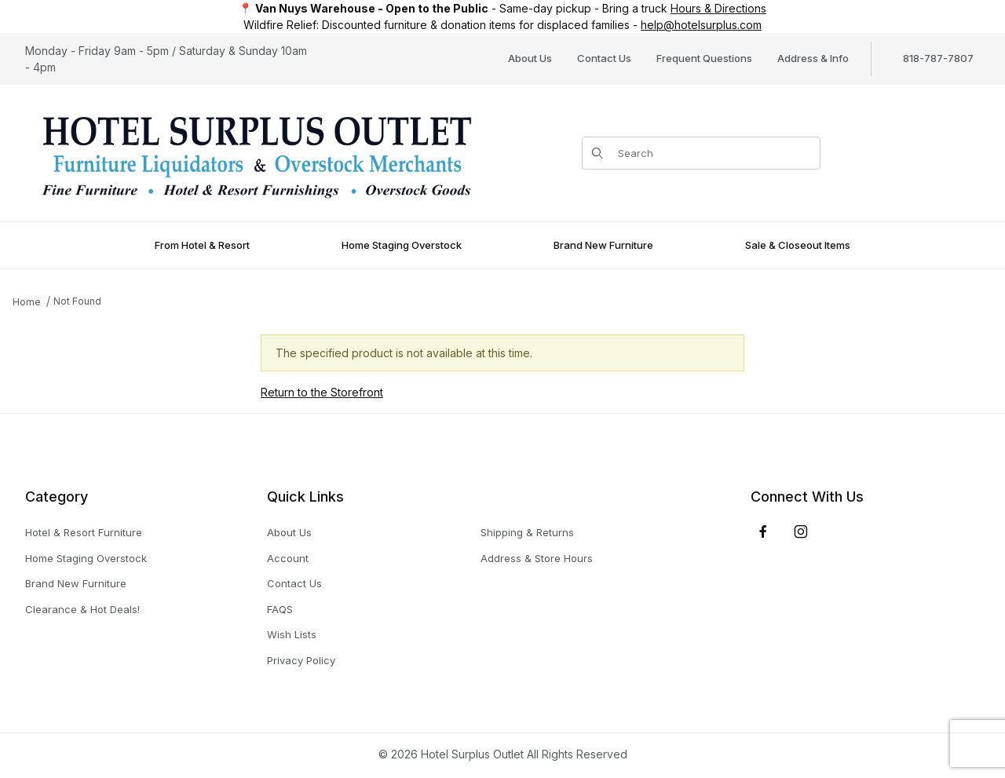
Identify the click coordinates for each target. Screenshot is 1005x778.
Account (288, 558)
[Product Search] (714, 153)
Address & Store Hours (537, 558)
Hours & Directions (718, 8)
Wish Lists (291, 634)
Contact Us (604, 58)
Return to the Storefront (322, 392)
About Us (530, 58)
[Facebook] (763, 531)
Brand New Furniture (75, 583)
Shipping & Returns (527, 532)
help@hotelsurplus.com (701, 24)
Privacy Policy (301, 660)
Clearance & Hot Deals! (82, 609)
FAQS (280, 609)
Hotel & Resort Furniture (83, 532)
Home (27, 302)
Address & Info (813, 58)
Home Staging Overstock (86, 558)
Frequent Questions (704, 58)
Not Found (77, 301)
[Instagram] (801, 531)
